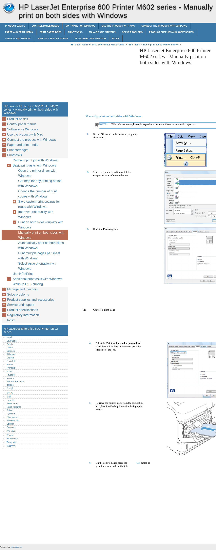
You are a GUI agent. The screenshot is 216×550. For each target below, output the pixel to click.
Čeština (10, 344)
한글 (9, 396)
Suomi (10, 364)
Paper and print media (19, 32)
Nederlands (12, 403)
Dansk (10, 347)
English (10, 357)
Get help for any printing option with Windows (40, 183)
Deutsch (11, 351)
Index (115, 38)
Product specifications (53, 38)
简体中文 (11, 446)
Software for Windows (80, 26)
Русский (11, 413)
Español (10, 361)
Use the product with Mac (118, 26)
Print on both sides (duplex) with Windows (40, 225)
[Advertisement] (103, 75)
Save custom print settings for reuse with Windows (39, 204)
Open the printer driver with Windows (37, 173)
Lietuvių (10, 400)
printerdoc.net (16, 547)
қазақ (9, 392)
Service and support (18, 38)
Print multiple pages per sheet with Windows (39, 255)
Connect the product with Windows (164, 26)
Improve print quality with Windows (35, 214)
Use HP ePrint (23, 273)
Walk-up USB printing (28, 284)
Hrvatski (10, 375)
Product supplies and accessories (171, 32)
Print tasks (75, 32)
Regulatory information (90, 38)
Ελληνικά (11, 354)
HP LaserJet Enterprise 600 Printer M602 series (9, 8)
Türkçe (10, 435)
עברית (9, 371)
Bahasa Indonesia (15, 381)
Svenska (11, 427)
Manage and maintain (102, 32)
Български (12, 341)
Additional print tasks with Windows (37, 279)
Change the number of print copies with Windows (37, 194)
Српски (10, 424)
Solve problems (132, 32)
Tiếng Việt (11, 442)
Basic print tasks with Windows (161, 44)
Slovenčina (12, 417)
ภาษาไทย (11, 431)
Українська (12, 438)
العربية (9, 337)
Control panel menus (45, 26)
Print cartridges (50, 32)
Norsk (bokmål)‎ (14, 407)
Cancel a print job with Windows (35, 160)
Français (11, 368)
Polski (9, 410)
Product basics (15, 26)
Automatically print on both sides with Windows (41, 245)
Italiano (10, 385)
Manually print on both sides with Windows (41, 235)
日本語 (10, 388)
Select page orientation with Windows (37, 266)
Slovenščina (12, 420)
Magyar (10, 378)
